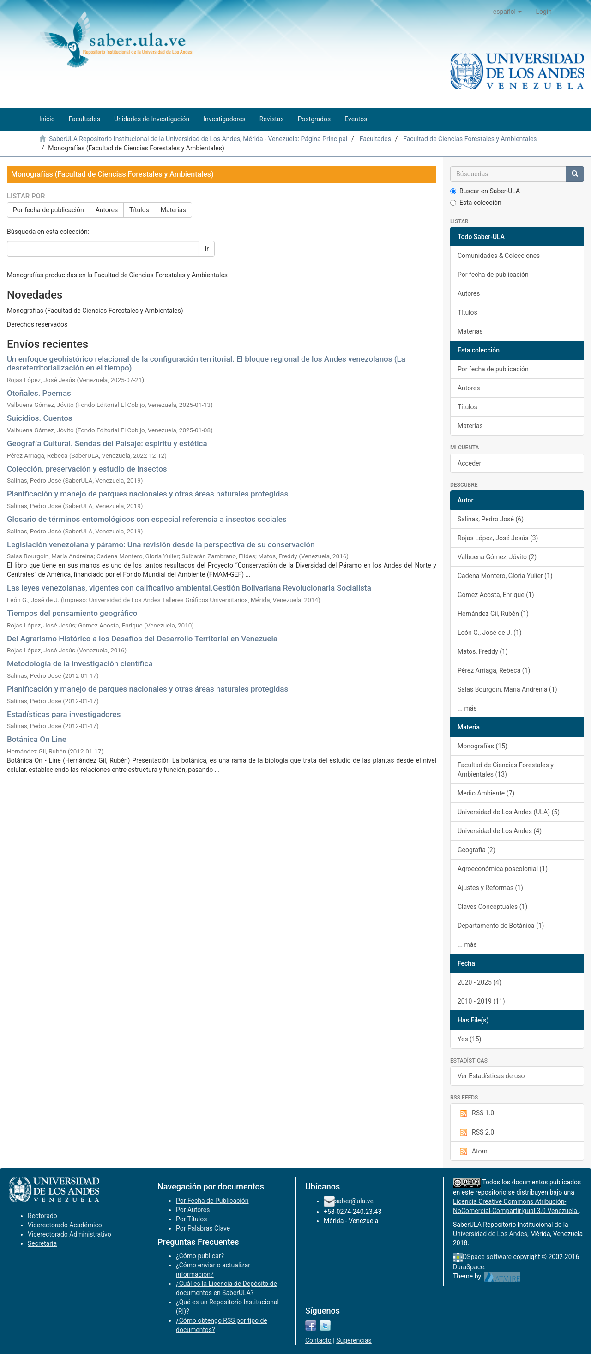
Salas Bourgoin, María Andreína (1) (507, 689)
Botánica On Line (36, 739)
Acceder (469, 463)
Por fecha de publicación (48, 210)
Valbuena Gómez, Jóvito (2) (497, 557)
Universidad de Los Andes (490, 1233)
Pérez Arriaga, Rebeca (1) (494, 670)
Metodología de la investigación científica (80, 663)
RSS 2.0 (476, 1133)
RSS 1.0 (476, 1113)
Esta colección (475, 202)
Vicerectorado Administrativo (69, 1234)
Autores (107, 210)
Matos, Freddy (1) (483, 651)
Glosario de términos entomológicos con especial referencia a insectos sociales (147, 519)
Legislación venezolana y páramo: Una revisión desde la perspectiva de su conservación (161, 544)
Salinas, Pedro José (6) (491, 519)
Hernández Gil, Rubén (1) (493, 613)
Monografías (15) (482, 746)
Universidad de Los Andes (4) (500, 831)
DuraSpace (468, 1267)
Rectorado (42, 1215)
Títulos (139, 210)
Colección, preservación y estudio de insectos (87, 468)
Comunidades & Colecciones (499, 255)
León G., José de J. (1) (490, 632)
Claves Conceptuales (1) (492, 906)
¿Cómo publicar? (200, 1256)
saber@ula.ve (354, 1201)
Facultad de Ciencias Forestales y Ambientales (470, 139)
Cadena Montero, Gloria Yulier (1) (505, 575)
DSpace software (487, 1256)
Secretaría (42, 1243)
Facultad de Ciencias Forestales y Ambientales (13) (506, 769)
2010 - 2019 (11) (481, 1001)
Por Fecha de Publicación (212, 1200)
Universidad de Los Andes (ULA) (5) (509, 812)
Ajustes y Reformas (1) (490, 887)
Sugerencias (354, 1340)
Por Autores (193, 1209)
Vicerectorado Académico (65, 1225)
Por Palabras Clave (203, 1228)
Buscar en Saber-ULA (485, 191)
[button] (507, 11)
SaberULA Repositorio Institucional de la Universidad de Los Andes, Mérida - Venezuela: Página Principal (198, 139)
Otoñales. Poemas (39, 393)
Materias (173, 210)
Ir (207, 248)
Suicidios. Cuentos (39, 418)
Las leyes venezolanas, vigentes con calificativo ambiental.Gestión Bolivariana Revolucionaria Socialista (189, 587)
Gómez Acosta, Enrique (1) (496, 594)
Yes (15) (470, 1039)
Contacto (318, 1340)
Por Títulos (191, 1219)
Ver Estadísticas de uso (491, 1076)
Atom (473, 1151)
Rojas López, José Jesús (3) (498, 538)
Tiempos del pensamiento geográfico (72, 613)
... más (467, 708)
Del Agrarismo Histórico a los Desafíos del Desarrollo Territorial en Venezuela (142, 638)
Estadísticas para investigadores (64, 714)
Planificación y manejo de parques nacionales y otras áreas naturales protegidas (147, 493)
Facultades (375, 139)
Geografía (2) (476, 850)
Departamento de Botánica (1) (501, 925)
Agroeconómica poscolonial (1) (503, 868)
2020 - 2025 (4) (479, 982)
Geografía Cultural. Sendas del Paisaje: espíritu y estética (107, 443)
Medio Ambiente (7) (486, 793)
